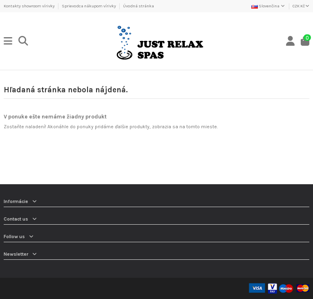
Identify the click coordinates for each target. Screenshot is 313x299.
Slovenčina (268, 6)
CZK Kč (301, 6)
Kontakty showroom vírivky (30, 6)
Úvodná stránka (138, 6)
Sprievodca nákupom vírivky (89, 6)
